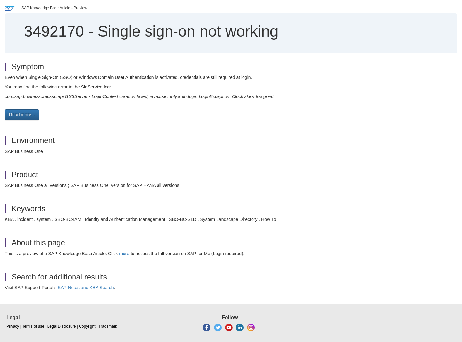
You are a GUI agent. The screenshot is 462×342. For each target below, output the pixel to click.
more (124, 253)
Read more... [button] (22, 114)
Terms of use (33, 326)
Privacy (12, 326)
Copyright (87, 326)
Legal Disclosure (61, 326)
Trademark (107, 326)
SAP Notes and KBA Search (86, 287)
